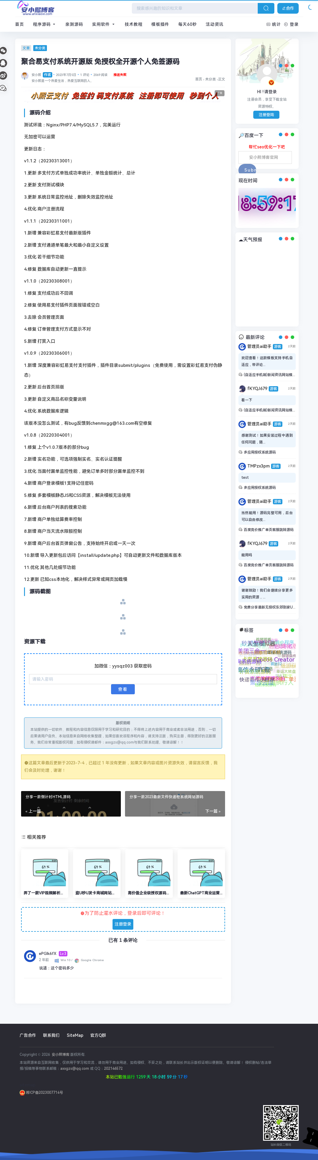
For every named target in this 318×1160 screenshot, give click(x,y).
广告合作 (28, 1035)
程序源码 (45, 24)
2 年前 (44, 960)
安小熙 (41, 75)
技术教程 (134, 24)
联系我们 (51, 1035)
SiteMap (75, 1035)
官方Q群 (98, 1035)
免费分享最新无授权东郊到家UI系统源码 (276, 607)
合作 (288, 8)
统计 (273, 24)
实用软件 (104, 24)
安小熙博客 (60, 1055)
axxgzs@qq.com (74, 1068)
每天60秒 (187, 24)
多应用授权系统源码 (260, 452)
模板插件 (160, 24)
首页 (19, 24)
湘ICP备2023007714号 (41, 1093)
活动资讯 (215, 24)
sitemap (28, 1085)
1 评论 (84, 75)
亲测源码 (74, 24)
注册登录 (123, 924)
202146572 (113, 1068)
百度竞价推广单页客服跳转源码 (269, 530)
